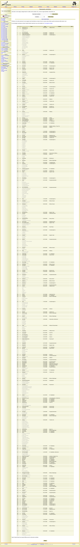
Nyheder (31, 6)
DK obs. (15, 6)
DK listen (40, 6)
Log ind (2, 69)
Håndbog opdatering (4, 58)
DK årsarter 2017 (4, 35)
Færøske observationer (5, 55)
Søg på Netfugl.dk (4, 64)
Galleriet (55, 6)
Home (6, 6)
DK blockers (3, 25)
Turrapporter (3, 57)
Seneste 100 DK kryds (5, 23)
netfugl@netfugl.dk (34, 544)
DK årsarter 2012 (4, 30)
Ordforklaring (3, 52)
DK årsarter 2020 (4, 38)
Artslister (64, 6)
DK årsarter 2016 (4, 34)
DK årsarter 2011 (4, 29)
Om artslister (3, 20)
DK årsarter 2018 (4, 36)
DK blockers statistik (4, 26)
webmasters (42, 544)
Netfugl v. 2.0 (74, 6)
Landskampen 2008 (4, 39)
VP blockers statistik (4, 46)
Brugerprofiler (3, 67)
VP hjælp (2, 71)
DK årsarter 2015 (4, 33)
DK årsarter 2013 (4, 31)
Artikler (2, 56)
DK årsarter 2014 (4, 32)
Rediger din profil (4, 70)
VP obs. (23, 6)
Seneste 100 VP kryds (5, 43)
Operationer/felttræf (4, 61)
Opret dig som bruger (4, 66)
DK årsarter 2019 (4, 37)
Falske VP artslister (4, 48)
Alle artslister (3, 18)
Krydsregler (3, 19)
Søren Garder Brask (45, 19)
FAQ (2, 53)
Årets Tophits (3, 27)
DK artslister (3, 22)
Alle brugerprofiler (4, 68)
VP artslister (3, 42)
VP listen (2, 59)
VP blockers (3, 45)
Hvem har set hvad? (4, 24)
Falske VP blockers (4, 50)
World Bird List (3, 60)
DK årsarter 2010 (4, 28)
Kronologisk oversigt (48, 23)
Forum (48, 6)
